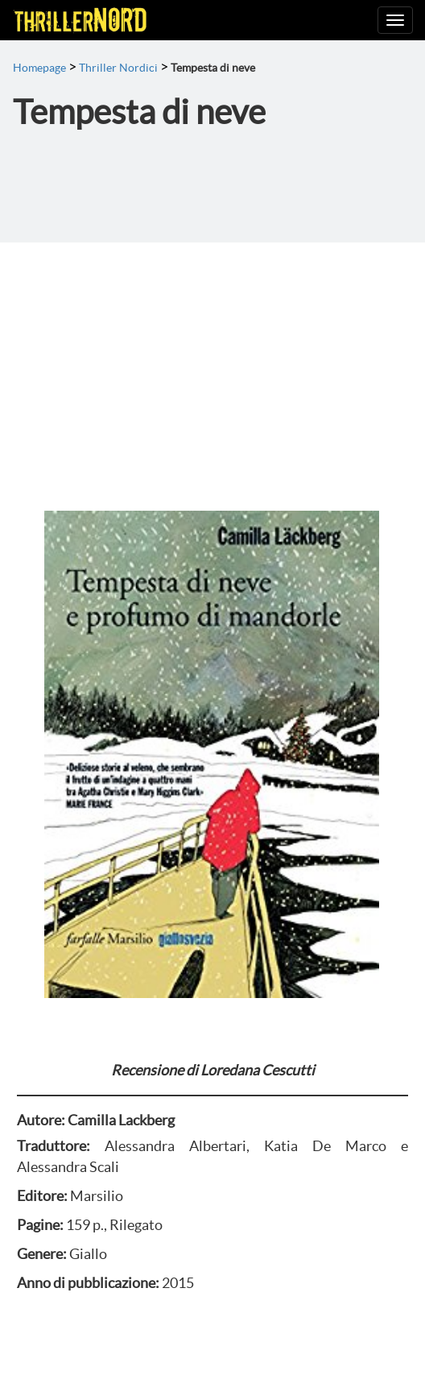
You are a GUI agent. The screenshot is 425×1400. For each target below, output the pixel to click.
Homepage (39, 67)
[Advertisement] (212, 363)
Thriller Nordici (118, 67)
